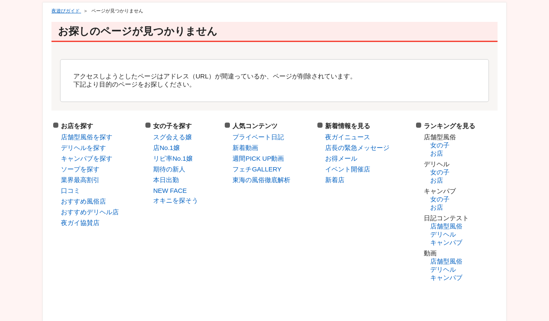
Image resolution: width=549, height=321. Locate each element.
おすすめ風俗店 (83, 201)
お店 (436, 153)
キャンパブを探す (86, 158)
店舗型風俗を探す (86, 137)
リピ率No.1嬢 (173, 158)
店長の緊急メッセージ (357, 147)
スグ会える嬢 (172, 137)
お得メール (341, 158)
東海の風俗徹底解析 (261, 179)
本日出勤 (166, 179)
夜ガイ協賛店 (80, 222)
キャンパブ (446, 242)
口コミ (70, 190)
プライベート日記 (258, 137)
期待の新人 (169, 169)
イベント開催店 (347, 169)
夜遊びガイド (66, 10)
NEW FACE (170, 190)
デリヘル (443, 234)
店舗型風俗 (446, 226)
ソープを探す (80, 169)
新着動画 (245, 147)
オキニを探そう (175, 200)
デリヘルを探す (83, 147)
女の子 (439, 145)
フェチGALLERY (256, 169)
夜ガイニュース (347, 137)
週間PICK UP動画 (258, 158)
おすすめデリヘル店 (90, 212)
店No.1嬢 (166, 147)
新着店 (334, 179)
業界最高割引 (80, 179)
